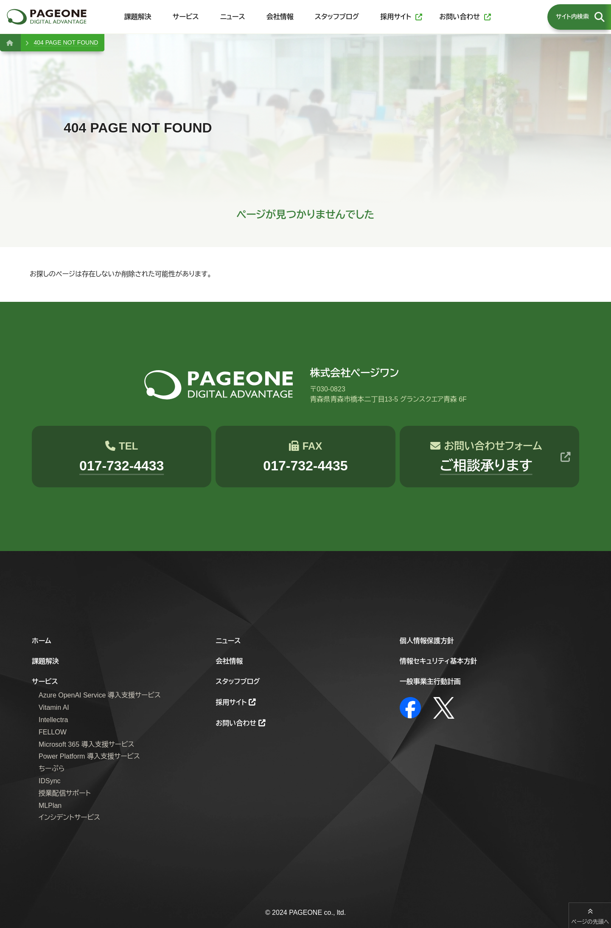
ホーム (41, 640)
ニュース (228, 640)
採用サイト (231, 702)
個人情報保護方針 (427, 640)
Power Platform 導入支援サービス (89, 756)
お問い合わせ (236, 723)
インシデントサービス (69, 817)
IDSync (50, 781)
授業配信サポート (65, 793)
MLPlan (50, 805)
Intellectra (53, 719)
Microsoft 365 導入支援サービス (87, 744)
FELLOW (53, 732)
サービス (45, 681)
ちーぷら (51, 768)
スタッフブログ (238, 681)
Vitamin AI (54, 707)
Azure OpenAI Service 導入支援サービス (100, 695)
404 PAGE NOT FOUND (66, 42)
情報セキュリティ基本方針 (438, 661)
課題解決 (45, 661)
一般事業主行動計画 (430, 681)
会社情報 (229, 661)
